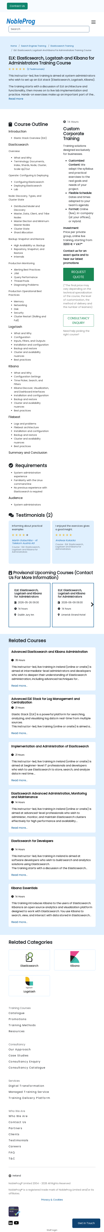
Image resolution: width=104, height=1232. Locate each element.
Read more (16, 99)
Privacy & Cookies (52, 1199)
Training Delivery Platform (29, 1098)
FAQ (12, 1152)
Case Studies (19, 1055)
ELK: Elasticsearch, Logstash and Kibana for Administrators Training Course (52, 50)
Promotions (18, 1019)
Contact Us (17, 6)
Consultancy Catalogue (27, 1068)
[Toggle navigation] (93, 21)
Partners (15, 1128)
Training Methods (22, 1025)
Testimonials (18, 1140)
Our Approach (20, 1049)
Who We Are (18, 1116)
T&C (12, 1158)
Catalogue (17, 1013)
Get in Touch (86, 1223)
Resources (17, 1031)
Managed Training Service (29, 1092)
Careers (15, 1146)
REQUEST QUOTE (78, 274)
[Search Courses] (49, 29)
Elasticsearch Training (62, 45)
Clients (14, 1134)
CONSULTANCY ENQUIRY (78, 320)
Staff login (52, 1230)
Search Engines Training (33, 45)
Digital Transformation (26, 1086)
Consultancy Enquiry (25, 1062)
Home (14, 45)
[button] (91, 604)
